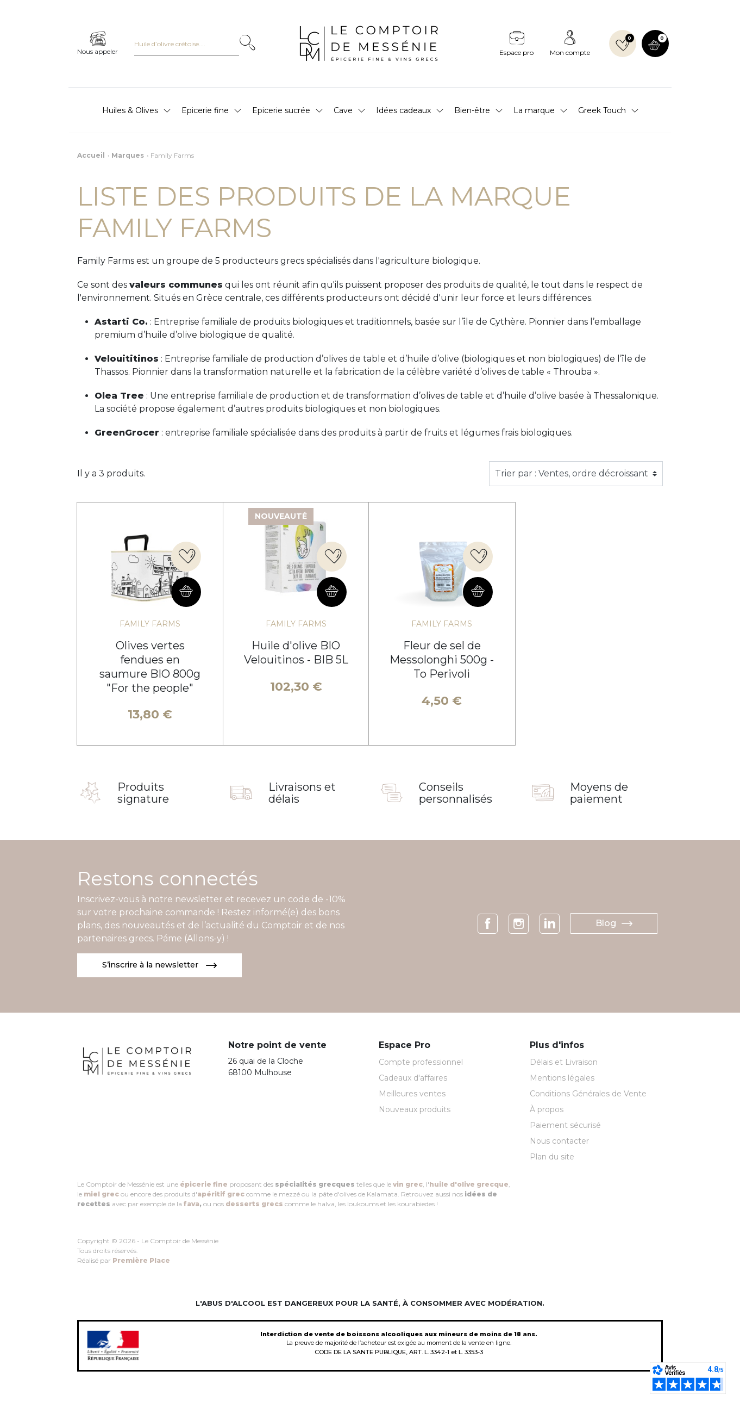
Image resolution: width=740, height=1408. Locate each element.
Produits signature (143, 793)
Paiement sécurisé (565, 1126)
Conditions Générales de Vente (588, 1095)
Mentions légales (562, 1079)
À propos (546, 1110)
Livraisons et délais (302, 793)
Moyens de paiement (599, 793)
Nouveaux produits (414, 1110)
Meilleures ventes (412, 1095)
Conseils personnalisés (455, 793)
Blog (613, 924)
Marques (127, 155)
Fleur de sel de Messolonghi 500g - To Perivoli (442, 659)
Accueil (91, 155)
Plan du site (552, 1158)
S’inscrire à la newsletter (164, 965)
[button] (655, 43)
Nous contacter (559, 1142)
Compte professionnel (421, 1063)
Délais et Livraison (564, 1063)
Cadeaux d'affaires (413, 1079)
